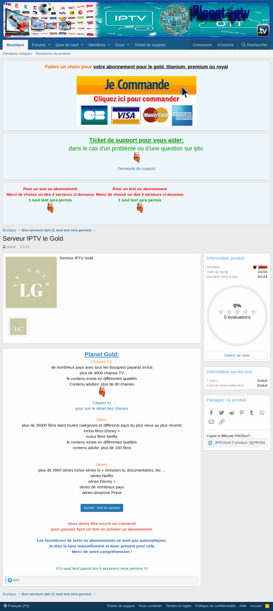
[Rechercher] (254, 45)
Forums (39, 44)
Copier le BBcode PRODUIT (229, 436)
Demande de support (136, 168)
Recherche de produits (53, 54)
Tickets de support (121, 606)
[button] (49, 45)
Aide (242, 606)
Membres (97, 44)
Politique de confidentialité (215, 606)
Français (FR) (16, 606)
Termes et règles (178, 606)
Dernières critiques (17, 54)
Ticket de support (150, 44)
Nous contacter (150, 606)
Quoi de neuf (67, 44)
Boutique (15, 44)
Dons (120, 44)
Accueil (256, 606)
